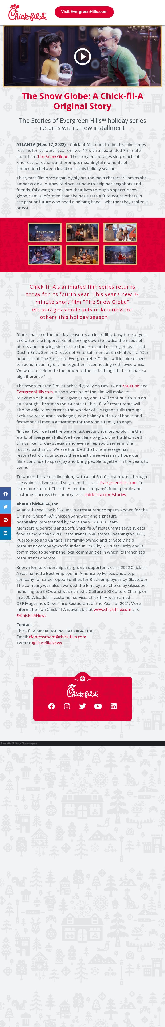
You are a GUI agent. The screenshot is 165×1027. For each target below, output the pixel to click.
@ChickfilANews (31, 615)
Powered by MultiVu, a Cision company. (19, 743)
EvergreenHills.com (34, 391)
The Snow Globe (52, 156)
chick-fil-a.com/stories (105, 494)
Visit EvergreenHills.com (84, 11)
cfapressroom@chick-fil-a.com (57, 636)
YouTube (130, 386)
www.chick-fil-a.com (112, 609)
